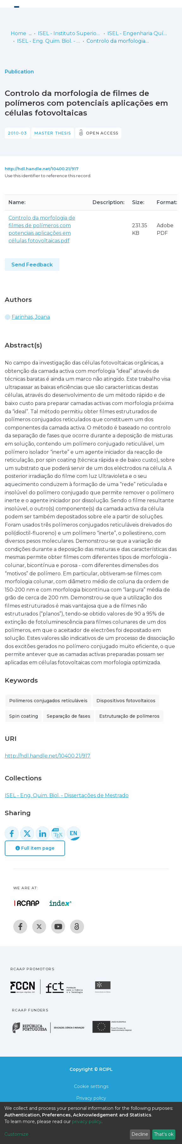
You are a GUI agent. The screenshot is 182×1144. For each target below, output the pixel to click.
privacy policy (86, 1121)
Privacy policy (91, 1098)
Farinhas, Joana (31, 317)
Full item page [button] (34, 848)
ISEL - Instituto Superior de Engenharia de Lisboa (69, 33)
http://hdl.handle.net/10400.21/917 (42, 168)
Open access (102, 133)
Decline (139, 1134)
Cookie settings (91, 1086)
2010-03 (17, 133)
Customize (16, 1134)
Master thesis (52, 133)
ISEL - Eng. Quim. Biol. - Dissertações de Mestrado (48, 41)
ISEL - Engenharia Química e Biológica (139, 33)
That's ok (163, 1134)
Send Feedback (32, 265)
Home (18, 33)
